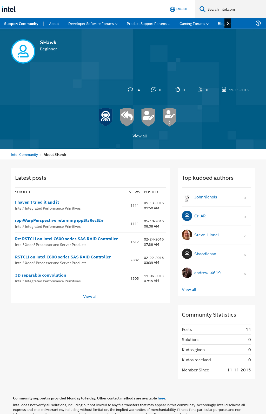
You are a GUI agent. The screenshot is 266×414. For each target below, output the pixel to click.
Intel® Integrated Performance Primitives (48, 208)
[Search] (202, 9)
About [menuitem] (54, 23)
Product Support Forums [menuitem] (147, 23)
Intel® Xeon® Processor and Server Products (51, 244)
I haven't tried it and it (37, 202)
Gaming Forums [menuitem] (192, 23)
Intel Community (24, 154)
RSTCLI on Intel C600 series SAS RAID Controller (63, 257)
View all (139, 136)
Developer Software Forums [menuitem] (91, 23)
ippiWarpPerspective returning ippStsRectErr (59, 220)
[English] (178, 9)
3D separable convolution (40, 275)
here (161, 398)
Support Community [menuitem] (21, 23)
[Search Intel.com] (235, 9)
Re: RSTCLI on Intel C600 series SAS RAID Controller (66, 239)
